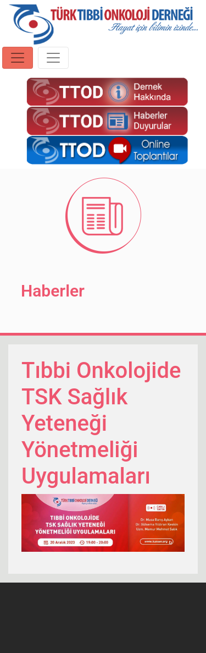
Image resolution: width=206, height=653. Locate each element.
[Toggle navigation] (17, 58)
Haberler (53, 290)
